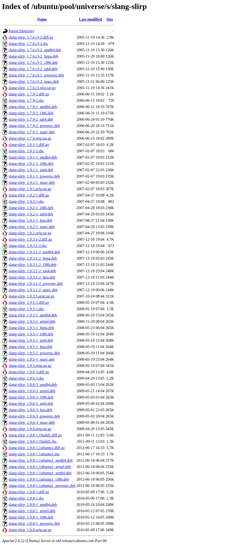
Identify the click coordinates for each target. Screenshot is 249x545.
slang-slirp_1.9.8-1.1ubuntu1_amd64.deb (41, 460)
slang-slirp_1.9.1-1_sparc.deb (32, 182)
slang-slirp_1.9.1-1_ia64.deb (31, 170)
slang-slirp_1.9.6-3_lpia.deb (30, 410)
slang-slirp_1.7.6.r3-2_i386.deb (33, 62)
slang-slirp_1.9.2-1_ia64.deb (31, 214)
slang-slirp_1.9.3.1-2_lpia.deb (32, 277)
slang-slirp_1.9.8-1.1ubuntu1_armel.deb (40, 467)
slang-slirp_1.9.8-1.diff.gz (29, 492)
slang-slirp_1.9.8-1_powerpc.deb (34, 523)
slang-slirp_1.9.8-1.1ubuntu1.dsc (34, 454)
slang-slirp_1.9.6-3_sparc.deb (32, 422)
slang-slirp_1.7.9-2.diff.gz (29, 94)
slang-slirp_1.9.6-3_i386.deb (31, 397)
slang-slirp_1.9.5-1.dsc (26, 309)
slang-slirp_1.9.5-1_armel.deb (32, 321)
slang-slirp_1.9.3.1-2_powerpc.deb (36, 283)
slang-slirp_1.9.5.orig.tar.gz (30, 366)
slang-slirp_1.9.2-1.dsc (26, 201)
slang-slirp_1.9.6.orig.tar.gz (30, 429)
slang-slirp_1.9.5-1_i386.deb (31, 334)
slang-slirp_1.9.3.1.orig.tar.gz (31, 296)
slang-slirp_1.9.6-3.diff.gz (29, 372)
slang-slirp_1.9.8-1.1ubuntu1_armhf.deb (40, 473)
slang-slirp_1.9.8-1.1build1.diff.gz (35, 435)
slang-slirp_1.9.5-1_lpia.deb (30, 347)
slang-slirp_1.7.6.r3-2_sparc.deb (34, 81)
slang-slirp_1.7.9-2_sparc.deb (32, 132)
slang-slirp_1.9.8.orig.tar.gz (30, 530)
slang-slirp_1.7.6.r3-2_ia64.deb (33, 69)
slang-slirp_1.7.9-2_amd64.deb (33, 107)
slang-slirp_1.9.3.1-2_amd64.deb (34, 252)
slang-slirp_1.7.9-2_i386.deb (31, 113)
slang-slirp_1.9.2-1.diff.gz (29, 195)
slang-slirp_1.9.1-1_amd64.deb (33, 157)
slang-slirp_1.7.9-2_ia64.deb (31, 119)
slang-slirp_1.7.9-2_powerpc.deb (34, 126)
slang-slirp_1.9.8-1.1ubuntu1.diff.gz (37, 448)
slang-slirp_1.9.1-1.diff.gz (29, 145)
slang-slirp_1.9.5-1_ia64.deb (31, 340)
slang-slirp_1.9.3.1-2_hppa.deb (33, 258)
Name (42, 19)
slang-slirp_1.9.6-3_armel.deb (32, 391)
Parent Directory (21, 31)
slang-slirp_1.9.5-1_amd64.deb (33, 315)
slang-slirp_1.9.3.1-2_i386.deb (32, 265)
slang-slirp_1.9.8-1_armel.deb (32, 511)
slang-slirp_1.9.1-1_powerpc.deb (34, 176)
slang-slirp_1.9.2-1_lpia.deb (30, 220)
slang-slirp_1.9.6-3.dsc (26, 378)
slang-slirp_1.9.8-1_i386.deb (31, 517)
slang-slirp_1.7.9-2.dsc (26, 100)
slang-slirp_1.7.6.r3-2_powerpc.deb (36, 75)
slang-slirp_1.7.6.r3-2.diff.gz (31, 37)
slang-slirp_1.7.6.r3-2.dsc (28, 44)
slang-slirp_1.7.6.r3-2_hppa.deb (33, 56)
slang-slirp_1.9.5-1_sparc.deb (32, 359)
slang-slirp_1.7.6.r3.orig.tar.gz (32, 88)
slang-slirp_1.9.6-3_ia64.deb (31, 403)
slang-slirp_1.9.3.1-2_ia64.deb (32, 271)
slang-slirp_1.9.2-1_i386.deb (31, 208)
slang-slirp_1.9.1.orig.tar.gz (30, 189)
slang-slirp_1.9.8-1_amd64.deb (33, 504)
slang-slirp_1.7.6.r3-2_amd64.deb (35, 50)
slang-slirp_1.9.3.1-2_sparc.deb (33, 290)
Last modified (90, 19)
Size (110, 19)
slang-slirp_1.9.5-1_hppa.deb (31, 328)
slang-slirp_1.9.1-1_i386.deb (31, 164)
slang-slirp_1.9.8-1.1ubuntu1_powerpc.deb (42, 486)
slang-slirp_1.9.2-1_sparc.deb (32, 227)
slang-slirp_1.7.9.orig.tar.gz (30, 138)
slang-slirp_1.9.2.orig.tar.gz (30, 233)
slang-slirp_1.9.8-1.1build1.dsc (33, 441)
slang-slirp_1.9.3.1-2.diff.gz (30, 239)
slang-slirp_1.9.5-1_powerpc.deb (34, 353)
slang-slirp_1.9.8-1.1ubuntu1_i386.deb (39, 479)
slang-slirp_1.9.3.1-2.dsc (28, 246)
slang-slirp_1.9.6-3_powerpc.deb (34, 416)
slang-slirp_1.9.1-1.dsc (26, 151)
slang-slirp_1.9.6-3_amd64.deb (33, 385)
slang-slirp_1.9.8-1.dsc (26, 498)
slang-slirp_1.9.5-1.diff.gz (29, 302)
